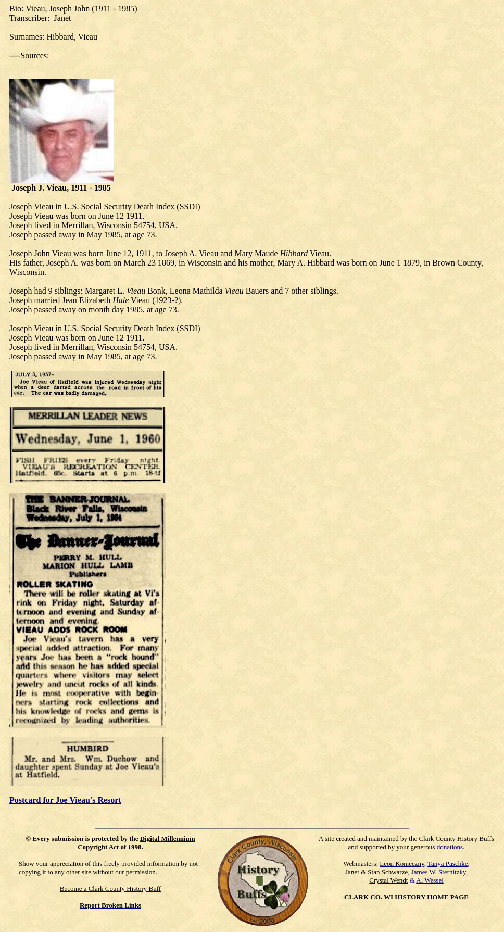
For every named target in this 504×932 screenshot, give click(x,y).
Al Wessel (430, 880)
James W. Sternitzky (438, 872)
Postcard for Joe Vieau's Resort (65, 800)
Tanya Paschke (447, 863)
